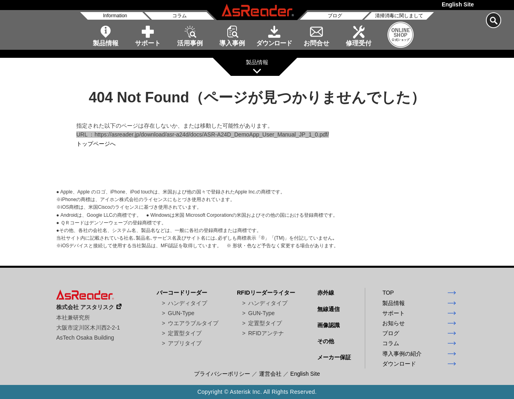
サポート (148, 43)
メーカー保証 (334, 357)
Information (115, 15)
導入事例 (232, 43)
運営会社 (270, 373)
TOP (388, 292)
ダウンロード (274, 43)
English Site (458, 4)
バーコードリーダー (182, 292)
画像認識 (328, 325)
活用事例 (190, 43)
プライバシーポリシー (222, 373)
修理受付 (358, 43)
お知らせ (393, 323)
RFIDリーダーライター (266, 292)
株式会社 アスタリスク (85, 307)
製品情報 (105, 43)
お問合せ (316, 43)
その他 (325, 341)
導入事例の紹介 (402, 353)
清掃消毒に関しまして (399, 15)
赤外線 (325, 292)
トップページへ (96, 143)
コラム (179, 15)
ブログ (335, 15)
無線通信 (328, 309)
